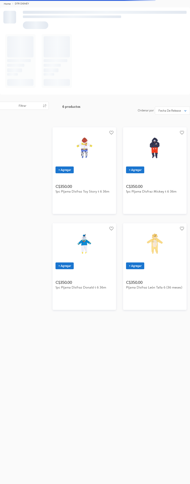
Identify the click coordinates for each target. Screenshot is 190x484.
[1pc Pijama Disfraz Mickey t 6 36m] (155, 170)
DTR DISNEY (22, 3)
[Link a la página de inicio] (7, 4)
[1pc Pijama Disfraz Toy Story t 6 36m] (84, 170)
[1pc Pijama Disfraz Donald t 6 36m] (84, 266)
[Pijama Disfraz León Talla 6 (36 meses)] (155, 266)
